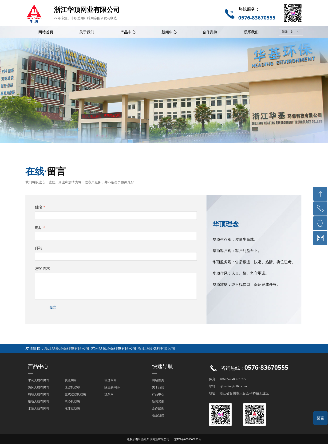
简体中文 (287, 31)
